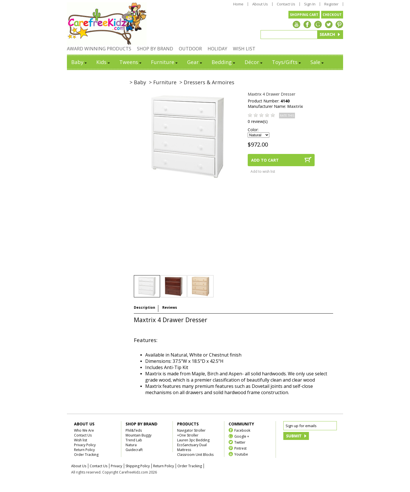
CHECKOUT (332, 14)
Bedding (224, 62)
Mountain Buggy (138, 435)
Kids (103, 62)
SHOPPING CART (304, 14)
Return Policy (84, 449)
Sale (317, 62)
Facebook (242, 430)
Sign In (309, 4)
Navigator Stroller (191, 430)
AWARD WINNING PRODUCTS (99, 49)
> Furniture (163, 82)
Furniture (165, 62)
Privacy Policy (85, 444)
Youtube (241, 454)
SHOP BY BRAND (155, 49)
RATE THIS (287, 116)
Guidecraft (134, 449)
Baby (79, 62)
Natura (131, 444)
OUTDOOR (190, 49)
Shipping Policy (138, 466)
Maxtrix (295, 106)
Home (238, 4)
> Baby (138, 82)
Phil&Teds (134, 430)
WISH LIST (244, 49)
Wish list (80, 440)
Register (331, 4)
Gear (195, 62)
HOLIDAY (217, 49)
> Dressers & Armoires (206, 82)
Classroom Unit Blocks (195, 454)
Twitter (239, 442)
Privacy (116, 466)
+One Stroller (187, 435)
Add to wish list (263, 171)
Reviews (169, 307)
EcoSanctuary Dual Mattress (192, 447)
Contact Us (286, 4)
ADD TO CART (265, 160)
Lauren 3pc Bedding (193, 440)
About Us (260, 4)
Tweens (130, 62)
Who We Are (84, 430)
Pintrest (240, 448)
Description (144, 307)
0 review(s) (258, 121)
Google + (241, 436)
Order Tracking (86, 454)
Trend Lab (134, 440)
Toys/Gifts (287, 62)
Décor (254, 62)
